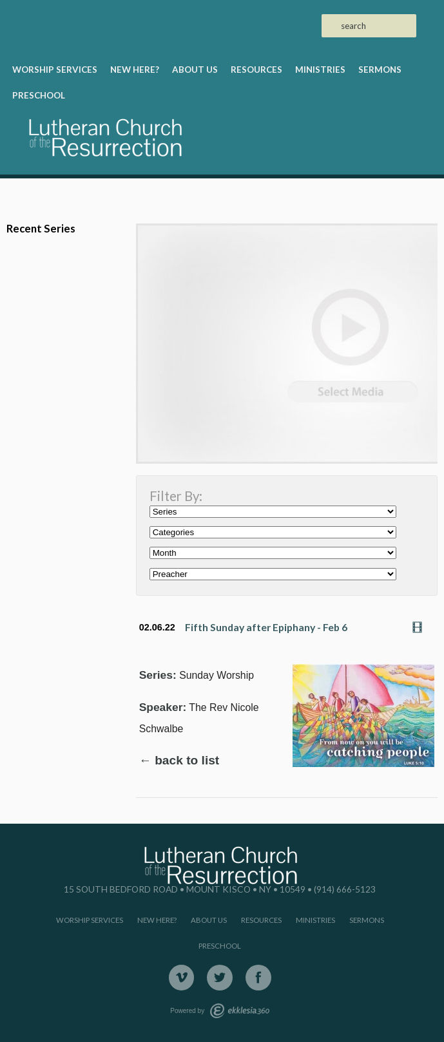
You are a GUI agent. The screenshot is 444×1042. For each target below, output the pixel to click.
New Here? (134, 69)
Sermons (379, 69)
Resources (256, 69)
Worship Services (54, 69)
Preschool (38, 95)
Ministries (320, 69)
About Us (195, 69)
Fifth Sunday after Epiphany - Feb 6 (266, 627)
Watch (421, 627)
